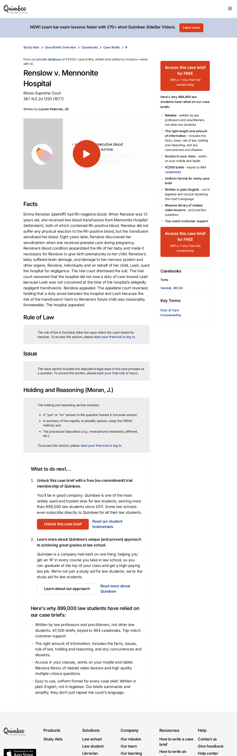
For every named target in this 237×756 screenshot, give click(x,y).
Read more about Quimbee (115, 589)
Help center (208, 753)
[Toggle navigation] (230, 8)
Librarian (90, 753)
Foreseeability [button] (170, 315)
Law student (93, 746)
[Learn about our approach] (67, 589)
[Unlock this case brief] (63, 524)
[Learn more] (191, 27)
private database (48, 59)
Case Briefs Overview (60, 47)
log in (130, 337)
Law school (92, 739)
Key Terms (170, 300)
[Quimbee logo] (16, 9)
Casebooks (89, 47)
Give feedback (211, 746)
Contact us (207, 739)
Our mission (131, 739)
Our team (129, 746)
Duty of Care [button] (169, 310)
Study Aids (31, 47)
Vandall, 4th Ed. (171, 288)
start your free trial (108, 337)
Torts (164, 280)
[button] (86, 153)
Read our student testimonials (107, 524)
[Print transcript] (209, 47)
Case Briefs (111, 47)
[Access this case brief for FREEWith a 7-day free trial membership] (185, 76)
